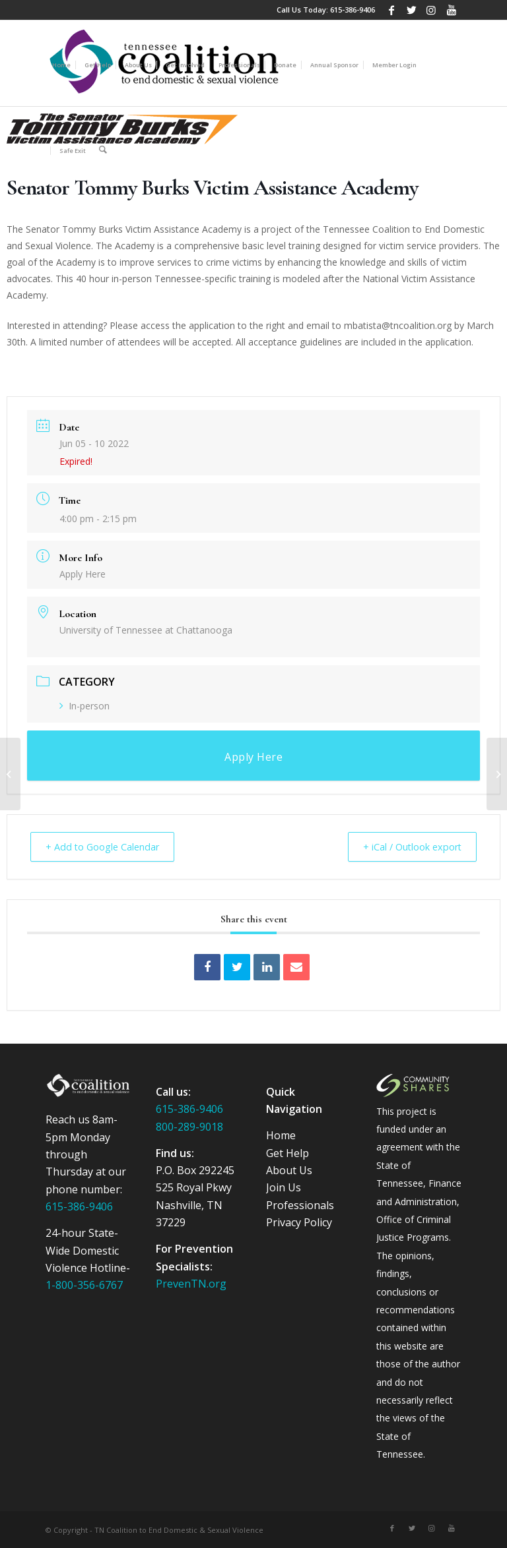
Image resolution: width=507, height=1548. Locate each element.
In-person (84, 706)
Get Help (287, 1152)
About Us (289, 1169)
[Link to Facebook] (391, 10)
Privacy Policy (299, 1221)
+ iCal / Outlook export (406, 846)
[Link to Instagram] (431, 10)
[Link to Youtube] (451, 10)
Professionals (300, 1204)
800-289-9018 (189, 1126)
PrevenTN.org (191, 1283)
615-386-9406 (352, 10)
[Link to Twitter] (411, 10)
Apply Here (82, 574)
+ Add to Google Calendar (108, 846)
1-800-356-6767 (84, 1284)
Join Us (283, 1186)
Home (281, 1134)
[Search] (103, 149)
